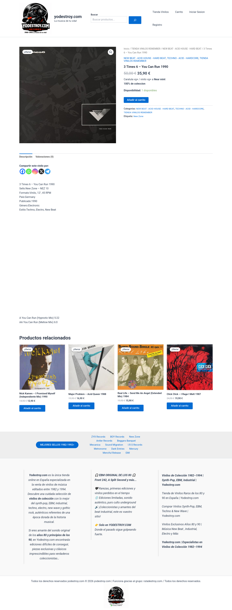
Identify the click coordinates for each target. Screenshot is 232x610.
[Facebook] (22, 172)
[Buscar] (135, 20)
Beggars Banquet (119, 442)
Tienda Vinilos (160, 12)
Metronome (135, 446)
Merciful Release (127, 451)
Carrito (177, 12)
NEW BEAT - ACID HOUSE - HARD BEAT (184, 48)
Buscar (94, 14)
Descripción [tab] (26, 156)
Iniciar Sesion (194, 12)
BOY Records (117, 438)
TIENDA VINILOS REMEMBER (147, 48)
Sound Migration (99, 446)
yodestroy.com (68, 16)
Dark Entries (96, 451)
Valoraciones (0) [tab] (45, 156)
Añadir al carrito (136, 99)
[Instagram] (35, 172)
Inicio (126, 48)
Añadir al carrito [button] (33, 409)
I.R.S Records (118, 446)
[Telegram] (47, 172)
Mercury (110, 451)
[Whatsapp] (29, 172)
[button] (110, 52)
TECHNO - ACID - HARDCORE (185, 58)
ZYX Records (99, 438)
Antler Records (98, 442)
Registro (156, 24)
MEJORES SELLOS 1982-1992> (55, 444)
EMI (141, 451)
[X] (41, 172)
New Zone (138, 116)
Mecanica (136, 442)
